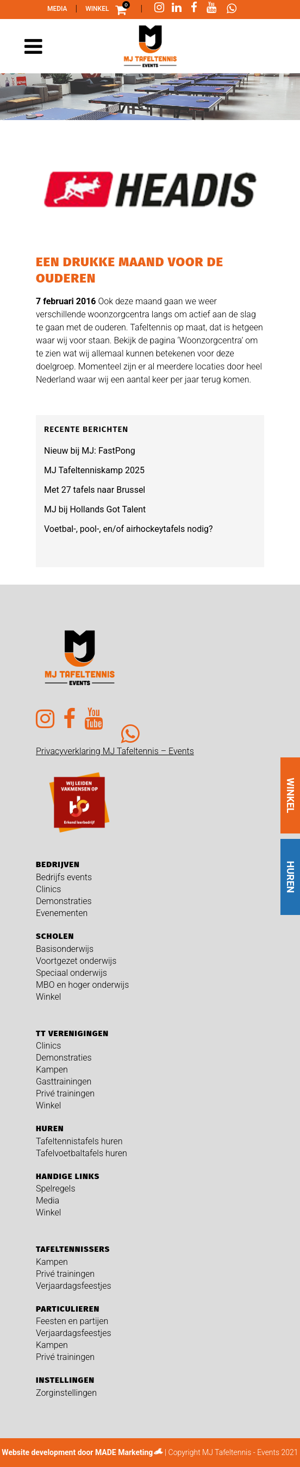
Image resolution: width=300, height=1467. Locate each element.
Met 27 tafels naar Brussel (94, 490)
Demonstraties (64, 901)
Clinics (48, 889)
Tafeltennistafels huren (79, 1141)
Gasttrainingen (63, 1081)
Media (57, 8)
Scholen (55, 936)
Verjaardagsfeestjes (73, 1286)
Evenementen (62, 913)
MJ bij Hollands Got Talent (95, 509)
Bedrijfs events (64, 877)
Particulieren (67, 1309)
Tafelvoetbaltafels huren (81, 1153)
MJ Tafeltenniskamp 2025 (94, 470)
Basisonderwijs (64, 949)
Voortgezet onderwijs (76, 961)
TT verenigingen (72, 1033)
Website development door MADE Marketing (77, 1452)
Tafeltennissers (73, 1249)
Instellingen (65, 1380)
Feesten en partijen (72, 1321)
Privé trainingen (65, 1093)
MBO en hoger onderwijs (82, 985)
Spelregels (56, 1188)
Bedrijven (58, 864)
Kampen (52, 1069)
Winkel (97, 8)
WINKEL (290, 795)
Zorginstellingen (66, 1393)
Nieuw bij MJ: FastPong (89, 451)
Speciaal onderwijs (71, 973)
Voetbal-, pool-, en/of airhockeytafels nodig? (128, 529)
